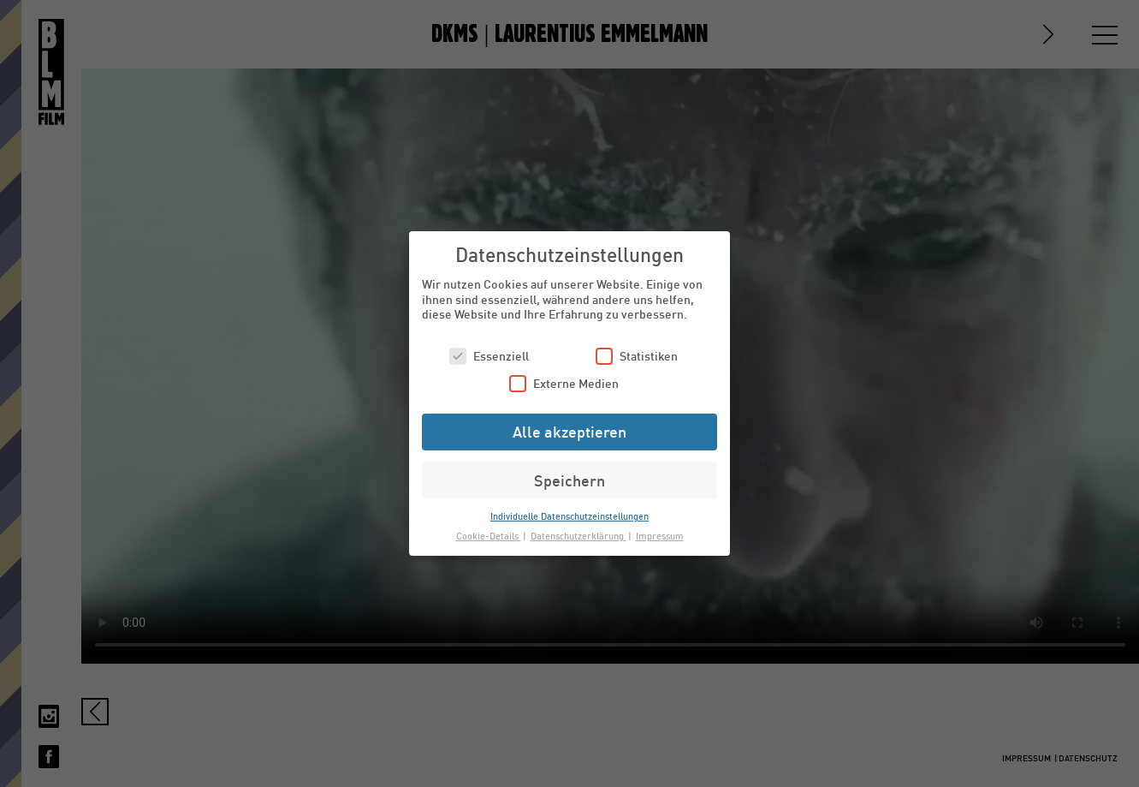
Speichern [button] (569, 480)
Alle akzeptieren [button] (569, 431)
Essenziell (489, 356)
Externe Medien (564, 383)
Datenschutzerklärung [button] (578, 535)
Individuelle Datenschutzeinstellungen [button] (569, 516)
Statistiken (637, 356)
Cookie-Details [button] (488, 535)
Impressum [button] (660, 535)
